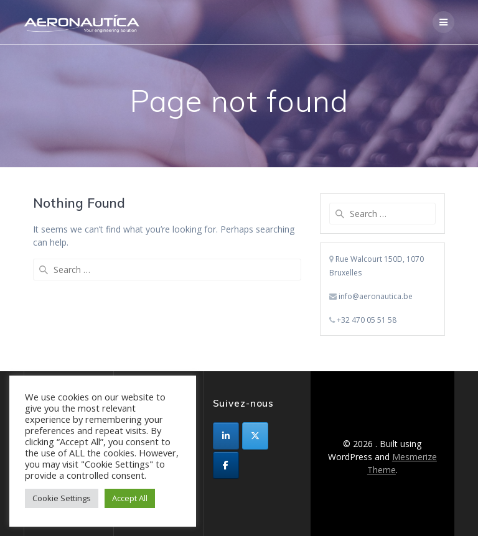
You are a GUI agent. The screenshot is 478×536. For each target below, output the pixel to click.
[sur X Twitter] (255, 436)
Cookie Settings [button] (61, 498)
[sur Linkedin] (226, 436)
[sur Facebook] (226, 465)
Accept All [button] (130, 498)
